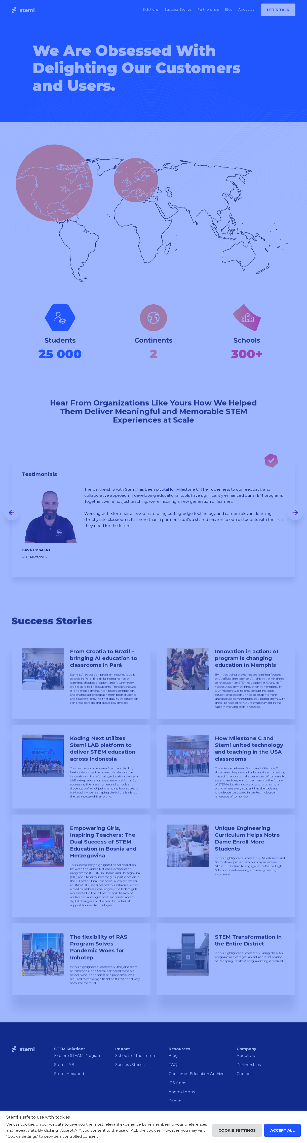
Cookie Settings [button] (237, 1130)
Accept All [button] (282, 1130)
